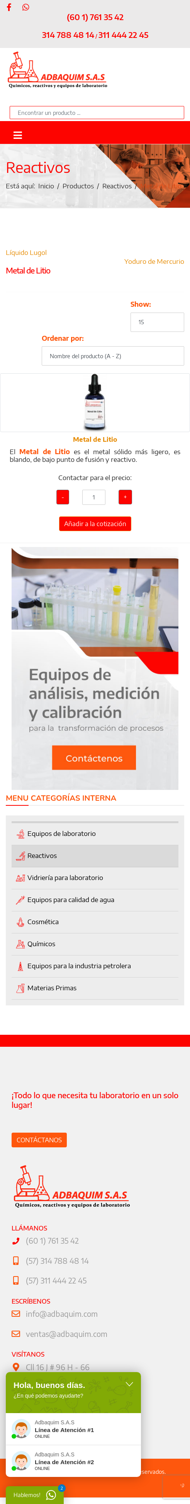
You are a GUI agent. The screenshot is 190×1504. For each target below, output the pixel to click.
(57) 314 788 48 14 (57, 1260)
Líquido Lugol (26, 252)
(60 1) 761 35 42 (95, 17)
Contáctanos (39, 1140)
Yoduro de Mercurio (154, 261)
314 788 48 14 (68, 34)
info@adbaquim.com (62, 1313)
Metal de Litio (95, 439)
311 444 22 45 (123, 34)
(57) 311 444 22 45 (56, 1280)
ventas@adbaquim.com (66, 1333)
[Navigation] (18, 134)
